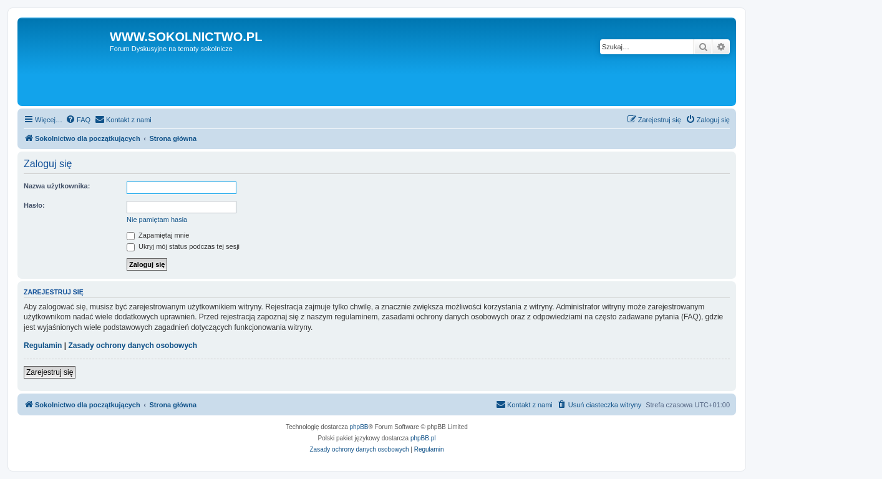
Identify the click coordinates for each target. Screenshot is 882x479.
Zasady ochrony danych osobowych (132, 345)
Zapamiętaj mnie (158, 235)
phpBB (359, 426)
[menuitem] (77, 119)
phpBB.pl (423, 438)
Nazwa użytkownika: (57, 186)
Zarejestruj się (49, 372)
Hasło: (34, 205)
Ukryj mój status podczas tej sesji (183, 246)
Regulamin (43, 345)
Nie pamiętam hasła (157, 219)
